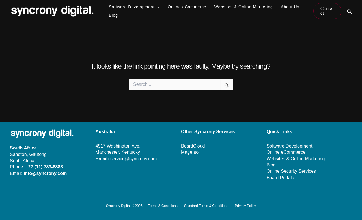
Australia (105, 131)
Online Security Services (291, 171)
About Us (290, 7)
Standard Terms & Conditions (206, 206)
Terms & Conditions (163, 206)
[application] (157, 7)
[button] (327, 11)
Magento (190, 152)
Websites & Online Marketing (243, 7)
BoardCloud (193, 146)
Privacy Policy (245, 206)
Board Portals (280, 177)
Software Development (134, 7)
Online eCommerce (187, 7)
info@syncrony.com (45, 173)
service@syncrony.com (133, 158)
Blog (113, 15)
